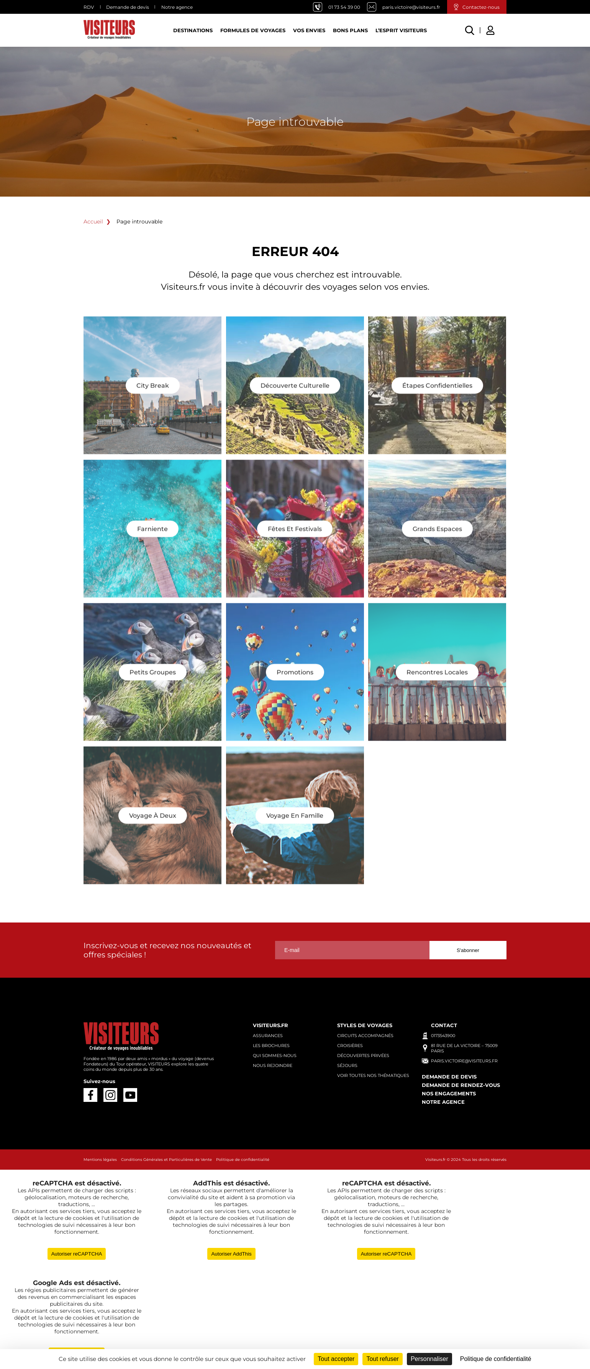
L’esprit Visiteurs (401, 30)
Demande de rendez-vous (461, 1085)
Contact (444, 1025)
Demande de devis (127, 7)
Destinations (193, 30)
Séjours (347, 1065)
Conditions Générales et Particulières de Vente (166, 1159)
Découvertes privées (363, 1055)
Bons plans (350, 30)
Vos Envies (309, 30)
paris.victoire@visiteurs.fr (411, 7)
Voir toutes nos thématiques (373, 1075)
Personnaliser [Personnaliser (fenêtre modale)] (429, 1359)
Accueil (93, 221)
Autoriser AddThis (231, 1254)
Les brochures (271, 1045)
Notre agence (177, 7)
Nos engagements (449, 1093)
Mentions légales (100, 1159)
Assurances (268, 1035)
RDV (89, 7)
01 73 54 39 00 (344, 7)
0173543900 (443, 1035)
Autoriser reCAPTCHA (76, 1254)
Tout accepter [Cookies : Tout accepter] (336, 1359)
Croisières (350, 1045)
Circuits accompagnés (365, 1035)
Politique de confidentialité (242, 1159)
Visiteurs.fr (270, 1025)
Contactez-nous (481, 7)
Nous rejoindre (272, 1065)
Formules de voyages (252, 30)
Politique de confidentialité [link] (495, 1359)
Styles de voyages (364, 1025)
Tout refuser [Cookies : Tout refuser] (382, 1359)
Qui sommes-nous (275, 1055)
